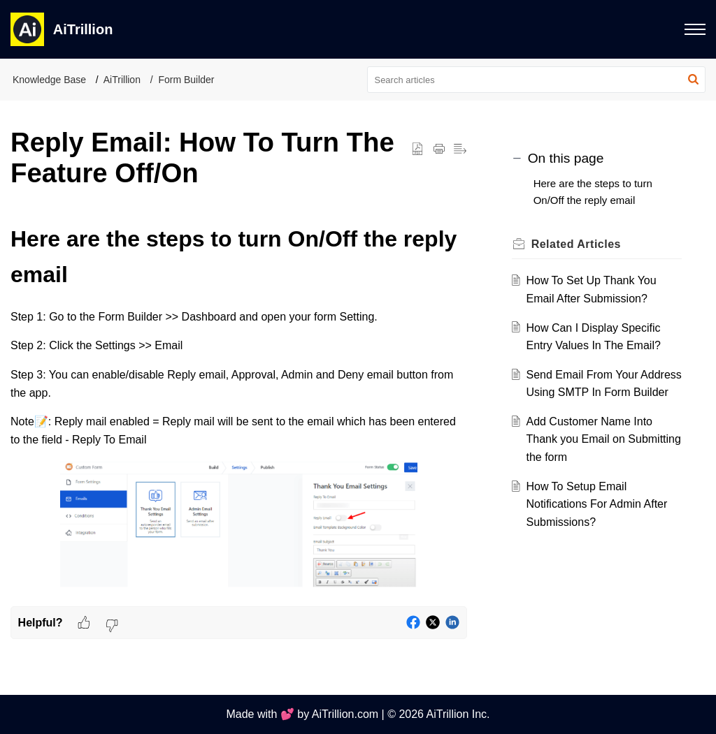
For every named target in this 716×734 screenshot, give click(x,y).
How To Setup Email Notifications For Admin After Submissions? (596, 504)
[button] (693, 79)
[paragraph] (238, 408)
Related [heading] (576, 244)
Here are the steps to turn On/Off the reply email (593, 191)
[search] (536, 79)
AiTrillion (122, 79)
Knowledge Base (49, 79)
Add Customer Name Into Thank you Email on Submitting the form (603, 439)
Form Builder (186, 79)
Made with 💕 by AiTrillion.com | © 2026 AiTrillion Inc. (357, 714)
